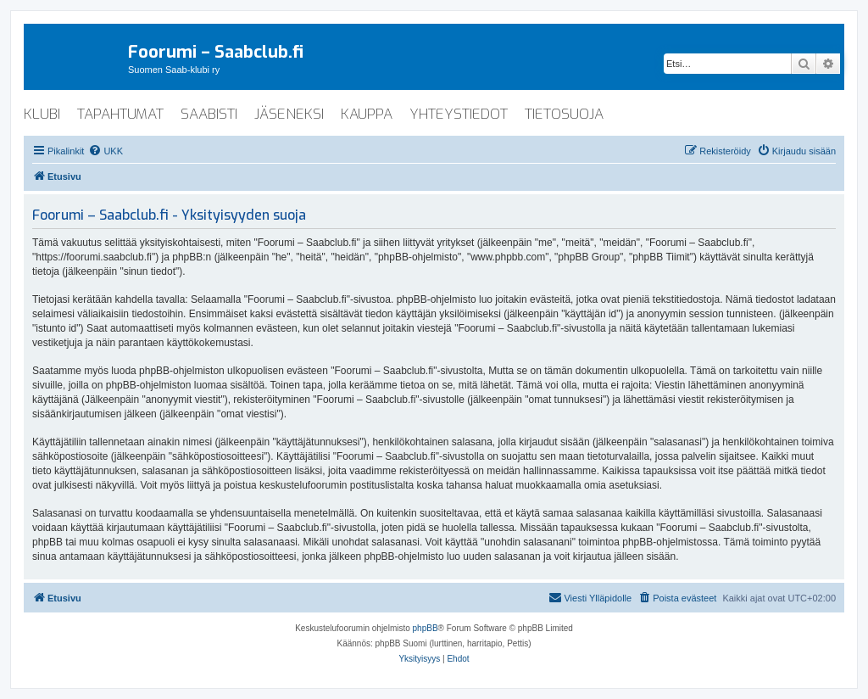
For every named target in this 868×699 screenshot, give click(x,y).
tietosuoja (564, 114)
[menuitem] (105, 151)
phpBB (425, 628)
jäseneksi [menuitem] (289, 114)
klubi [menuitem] (42, 114)
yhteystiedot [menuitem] (458, 114)
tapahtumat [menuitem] (120, 114)
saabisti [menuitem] (209, 114)
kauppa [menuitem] (366, 114)
